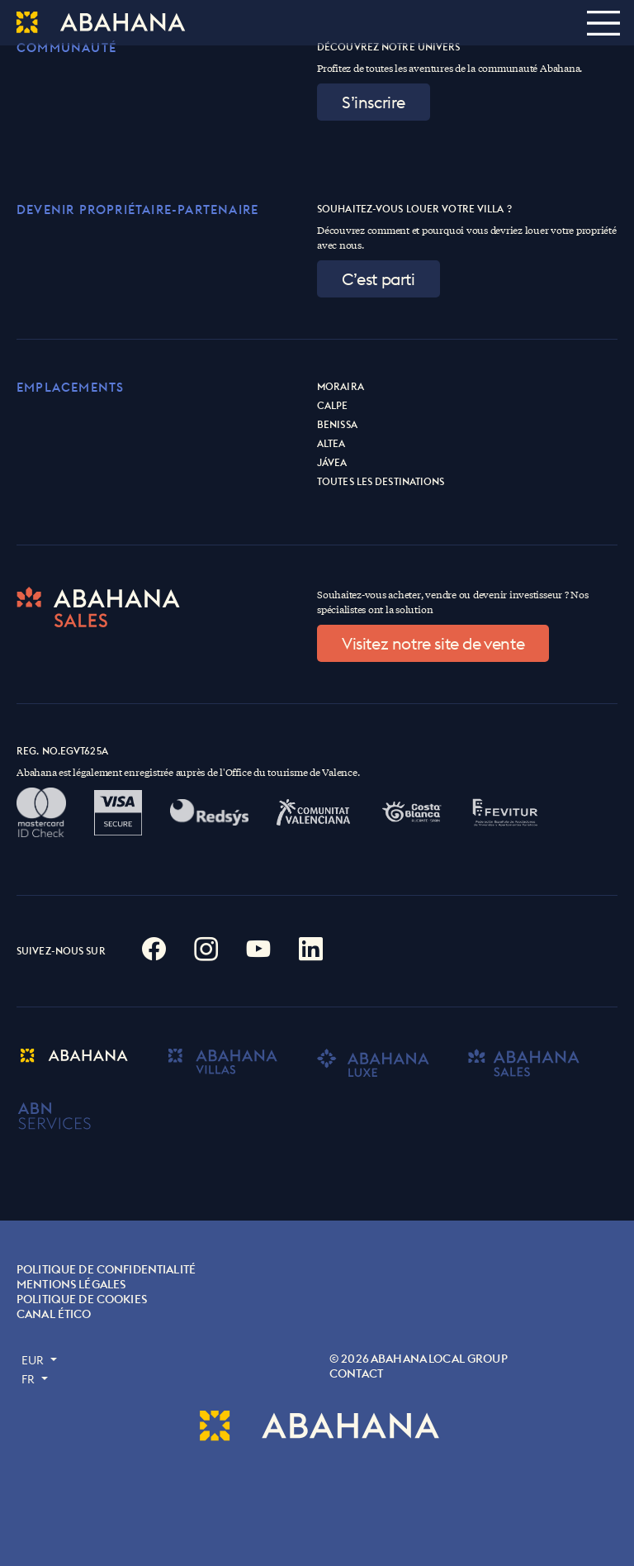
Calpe (332, 405)
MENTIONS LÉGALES (71, 1284)
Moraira (340, 386)
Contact (356, 1373)
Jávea (332, 462)
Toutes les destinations (381, 481)
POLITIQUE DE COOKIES (82, 1299)
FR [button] (29, 1379)
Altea (331, 443)
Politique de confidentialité (106, 1269)
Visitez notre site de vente (433, 643)
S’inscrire (373, 102)
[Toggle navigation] (603, 22)
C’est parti (378, 279)
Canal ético (54, 1314)
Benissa (337, 424)
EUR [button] (34, 1360)
